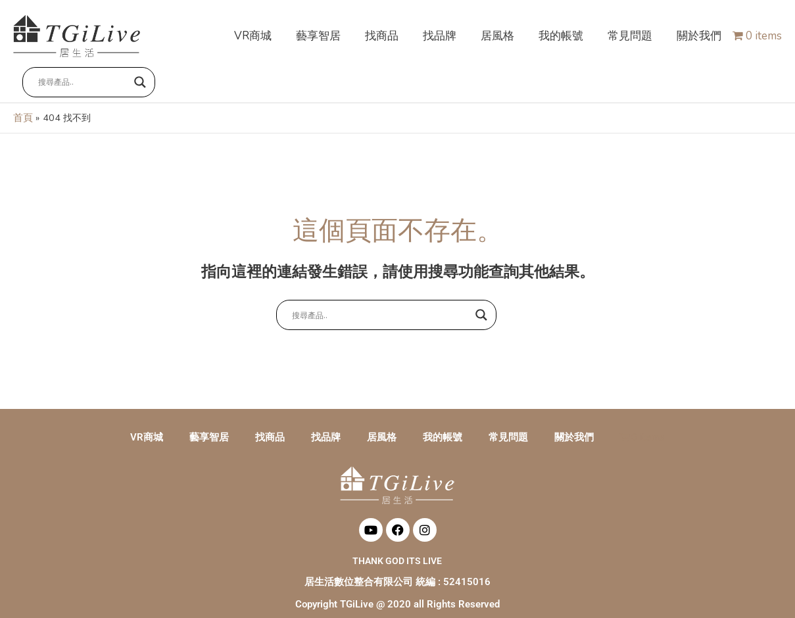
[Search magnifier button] (141, 77)
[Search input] (83, 77)
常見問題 (508, 424)
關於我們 (574, 424)
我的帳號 (442, 424)
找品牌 (326, 424)
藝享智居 (209, 424)
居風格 (382, 424)
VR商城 (146, 424)
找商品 (270, 424)
